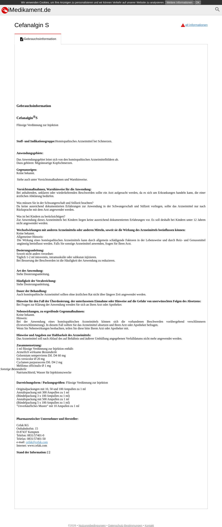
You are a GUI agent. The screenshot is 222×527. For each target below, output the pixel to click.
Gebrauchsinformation (37, 39)
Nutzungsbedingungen (92, 525)
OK (198, 2)
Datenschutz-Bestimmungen (125, 525)
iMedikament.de (26, 9)
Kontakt (149, 525)
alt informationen (196, 25)
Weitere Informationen (179, 2)
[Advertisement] (111, 72)
